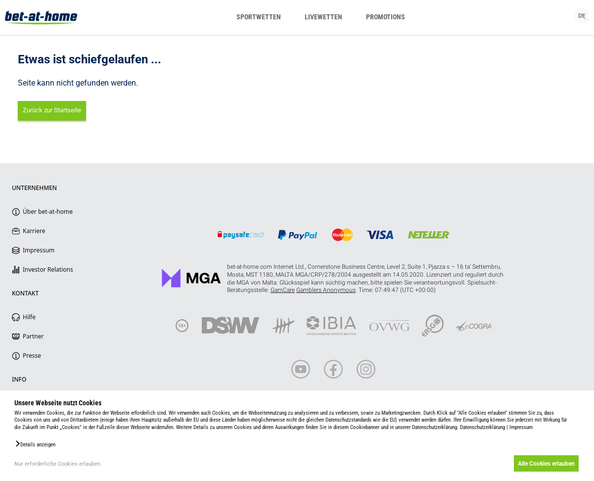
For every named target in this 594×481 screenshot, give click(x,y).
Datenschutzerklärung (482, 427)
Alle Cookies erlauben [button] (545, 463)
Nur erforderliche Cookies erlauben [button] (57, 464)
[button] (34, 444)
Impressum (521, 427)
